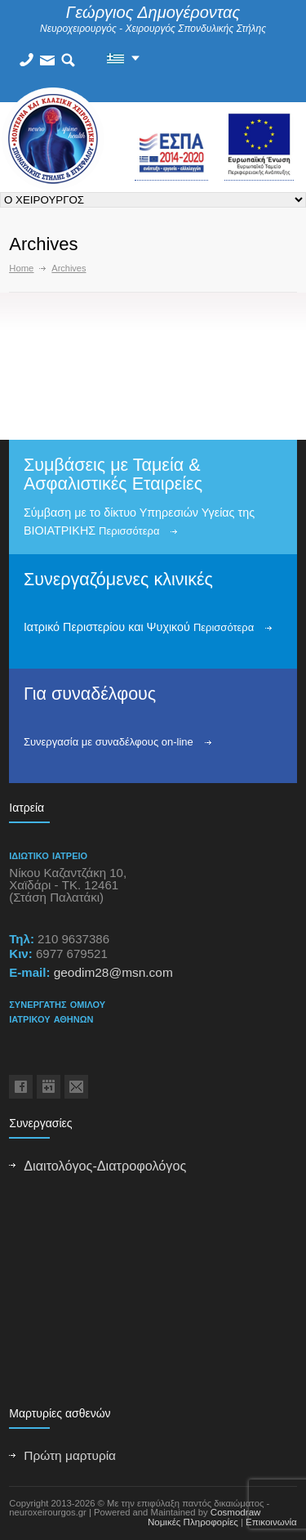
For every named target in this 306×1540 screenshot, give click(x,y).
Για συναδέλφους (90, 694)
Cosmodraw (236, 1512)
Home (21, 268)
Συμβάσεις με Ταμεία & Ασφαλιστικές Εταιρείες (113, 474)
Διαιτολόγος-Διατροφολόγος (105, 1165)
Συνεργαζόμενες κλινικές (118, 579)
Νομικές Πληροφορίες (193, 1522)
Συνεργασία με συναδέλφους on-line (108, 742)
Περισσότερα (129, 531)
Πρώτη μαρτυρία (70, 1455)
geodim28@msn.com (113, 972)
